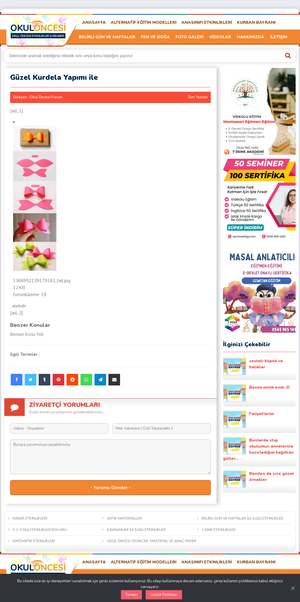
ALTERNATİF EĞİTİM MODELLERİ (143, 22)
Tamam (131, 594)
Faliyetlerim (248, 419)
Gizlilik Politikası (164, 594)
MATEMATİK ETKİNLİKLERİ (33, 541)
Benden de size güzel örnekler (258, 479)
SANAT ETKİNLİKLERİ (29, 518)
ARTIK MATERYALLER (124, 518)
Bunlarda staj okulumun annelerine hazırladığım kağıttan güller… (258, 449)
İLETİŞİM (278, 37)
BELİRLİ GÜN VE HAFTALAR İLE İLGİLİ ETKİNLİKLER (242, 518)
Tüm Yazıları (198, 97)
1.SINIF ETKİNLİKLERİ (218, 529)
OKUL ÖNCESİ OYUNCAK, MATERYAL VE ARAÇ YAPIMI (151, 541)
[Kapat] (293, 588)
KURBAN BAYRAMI (256, 22)
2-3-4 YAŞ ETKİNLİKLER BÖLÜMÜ (39, 529)
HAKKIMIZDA (250, 37)
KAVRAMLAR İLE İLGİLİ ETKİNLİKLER (136, 529)
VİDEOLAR (220, 37)
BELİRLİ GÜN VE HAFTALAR (107, 37)
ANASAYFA (94, 22)
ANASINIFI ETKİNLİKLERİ (206, 22)
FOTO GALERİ (189, 37)
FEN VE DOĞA (155, 37)
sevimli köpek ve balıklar (253, 366)
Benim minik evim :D (256, 393)
